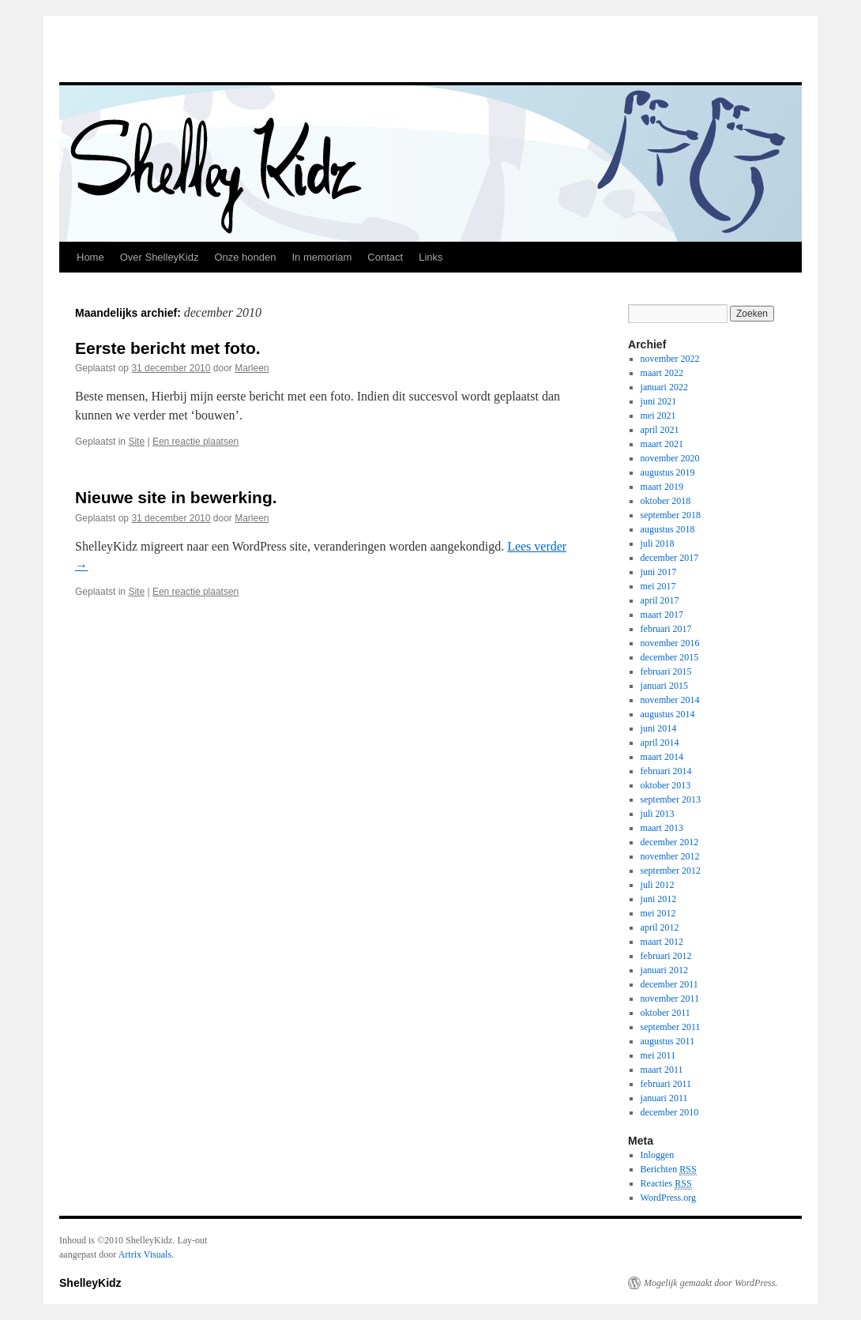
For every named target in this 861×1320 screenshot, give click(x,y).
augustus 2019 (668, 472)
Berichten (669, 1169)
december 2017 (670, 557)
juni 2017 (659, 571)
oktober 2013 (666, 785)
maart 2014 (662, 756)
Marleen (252, 368)
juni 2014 (659, 728)
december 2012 (670, 842)
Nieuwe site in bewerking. (176, 497)
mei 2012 (658, 913)
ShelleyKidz (90, 1283)
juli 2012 (658, 884)
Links (430, 257)
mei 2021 (658, 415)
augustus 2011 (668, 1041)
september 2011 (671, 1026)
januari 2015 (664, 685)
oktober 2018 (666, 500)
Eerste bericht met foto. (168, 348)
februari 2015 (666, 671)
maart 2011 (662, 1069)
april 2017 (660, 600)
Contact (385, 257)
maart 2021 (662, 443)
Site (136, 441)
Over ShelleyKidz (159, 257)
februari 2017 (666, 628)
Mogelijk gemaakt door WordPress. (710, 1282)
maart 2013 (662, 827)
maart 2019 (662, 486)
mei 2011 (658, 1055)
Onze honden (245, 257)
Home (90, 257)
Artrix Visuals (144, 1254)
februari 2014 (666, 771)
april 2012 (660, 927)
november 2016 (670, 643)
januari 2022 (664, 387)
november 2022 (670, 358)
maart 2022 (662, 372)
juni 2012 (659, 898)
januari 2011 (664, 1098)
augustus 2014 (668, 714)
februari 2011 (666, 1083)
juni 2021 (659, 401)
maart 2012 (662, 941)
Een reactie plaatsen (195, 441)
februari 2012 (666, 955)
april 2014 (660, 742)
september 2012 (671, 870)
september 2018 (671, 515)
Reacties (666, 1184)
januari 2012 (664, 970)
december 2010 (670, 1112)
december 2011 (669, 984)
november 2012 (670, 856)
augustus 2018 (668, 529)
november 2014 (670, 699)
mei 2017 (658, 586)
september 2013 (671, 799)
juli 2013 (658, 813)
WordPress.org (668, 1197)
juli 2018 (658, 543)
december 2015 (670, 657)
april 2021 (660, 429)
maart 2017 (662, 614)
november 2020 (670, 458)
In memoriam (321, 257)
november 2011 (670, 998)
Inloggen (658, 1154)
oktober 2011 (665, 1012)
